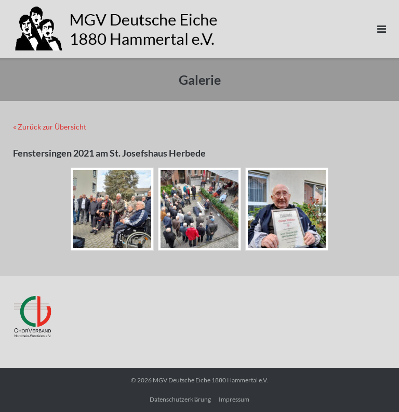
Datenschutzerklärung (180, 399)
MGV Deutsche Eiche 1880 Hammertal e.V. (210, 380)
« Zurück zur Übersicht (49, 126)
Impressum (234, 399)
